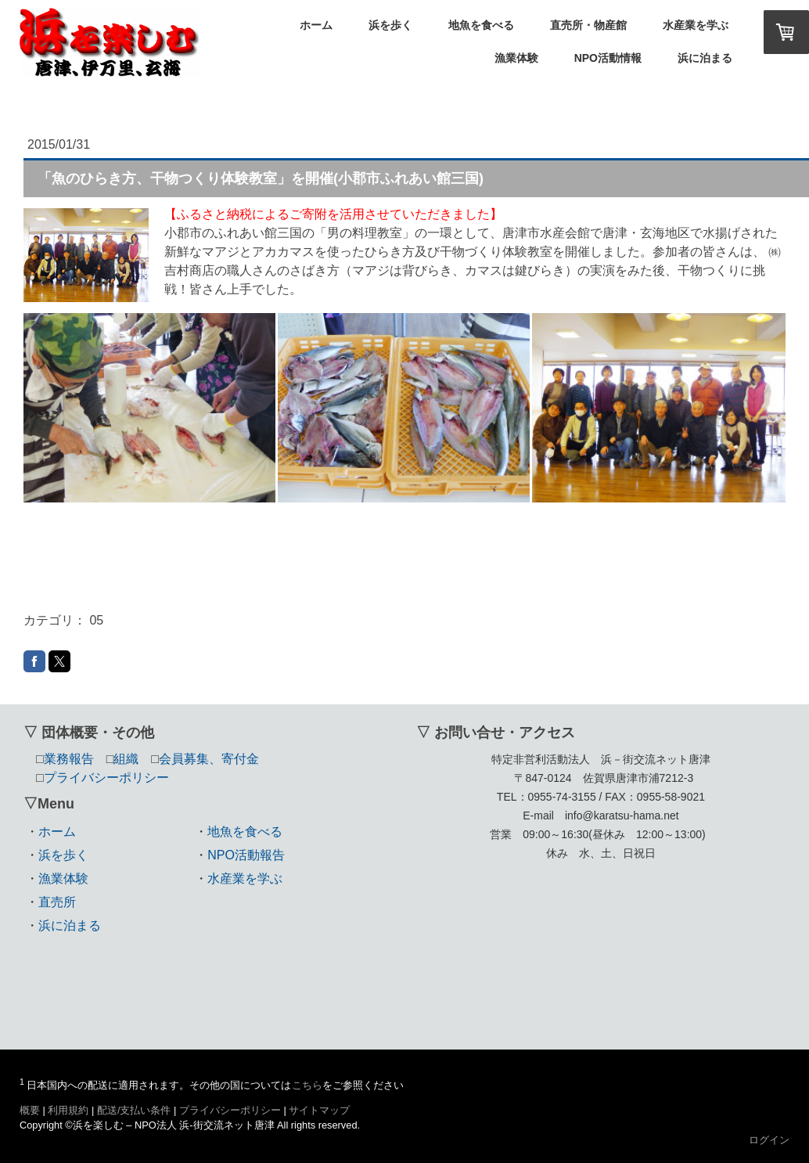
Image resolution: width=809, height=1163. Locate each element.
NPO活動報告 (246, 855)
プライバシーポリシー (230, 1110)
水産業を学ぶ (695, 25)
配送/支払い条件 (134, 1110)
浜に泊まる (705, 58)
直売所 (57, 902)
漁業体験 (516, 58)
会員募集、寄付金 (209, 758)
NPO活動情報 (608, 58)
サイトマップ (319, 1110)
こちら (307, 1085)
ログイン (769, 1140)
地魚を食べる (481, 25)
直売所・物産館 (588, 25)
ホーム (316, 25)
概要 (30, 1110)
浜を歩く (390, 25)
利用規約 (68, 1110)
